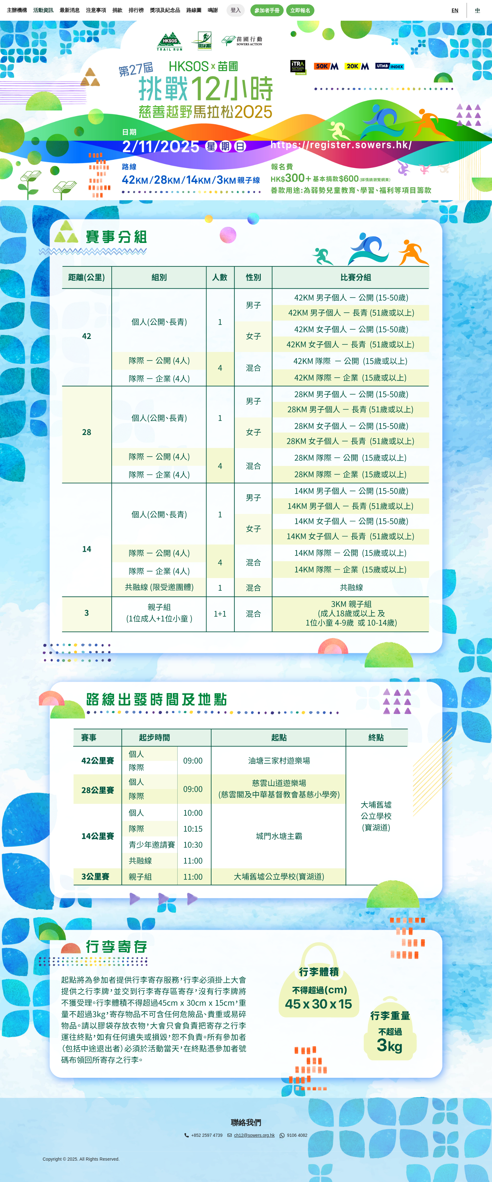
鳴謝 (213, 10)
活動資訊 (43, 10)
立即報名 (300, 10)
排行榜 (136, 10)
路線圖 (193, 10)
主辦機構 (17, 10)
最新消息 (70, 10)
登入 (236, 10)
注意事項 (96, 10)
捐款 (117, 10)
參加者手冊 (267, 10)
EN (455, 10)
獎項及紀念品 (165, 10)
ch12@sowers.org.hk (254, 1135)
